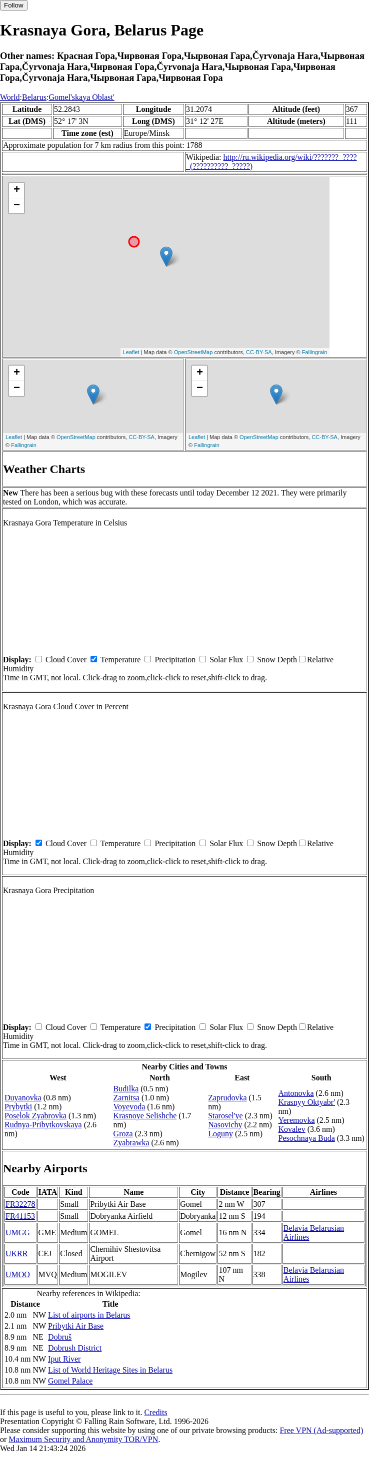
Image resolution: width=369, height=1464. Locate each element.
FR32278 (21, 1204)
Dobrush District (75, 1348)
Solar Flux (226, 659)
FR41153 (20, 1216)
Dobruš (60, 1337)
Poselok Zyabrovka (35, 1115)
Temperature (120, 659)
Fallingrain (315, 352)
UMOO (18, 1274)
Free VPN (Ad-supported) (321, 1430)
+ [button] (17, 190)
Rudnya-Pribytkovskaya (43, 1124)
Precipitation (175, 659)
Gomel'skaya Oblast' (81, 97)
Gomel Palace (70, 1381)
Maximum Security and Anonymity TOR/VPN (83, 1439)
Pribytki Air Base (76, 1326)
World (10, 97)
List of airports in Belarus (89, 1315)
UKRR (17, 1253)
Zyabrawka (132, 1142)
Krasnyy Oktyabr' (307, 1102)
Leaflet (131, 352)
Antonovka (296, 1093)
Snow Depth (277, 659)
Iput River (64, 1359)
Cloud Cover (66, 659)
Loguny (220, 1133)
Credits (155, 1412)
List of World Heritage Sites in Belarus (110, 1370)
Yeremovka (296, 1120)
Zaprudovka (227, 1097)
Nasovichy (225, 1124)
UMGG (18, 1232)
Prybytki (18, 1106)
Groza (123, 1133)
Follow (14, 5)
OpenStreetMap (193, 352)
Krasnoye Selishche (145, 1115)
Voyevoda (130, 1106)
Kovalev (292, 1129)
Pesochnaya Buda (306, 1138)
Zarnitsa (127, 1097)
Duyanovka (23, 1097)
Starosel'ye (225, 1115)
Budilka (126, 1088)
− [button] (17, 205)
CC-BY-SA (259, 352)
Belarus (34, 97)
